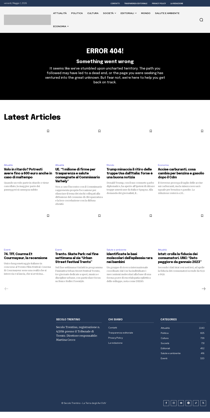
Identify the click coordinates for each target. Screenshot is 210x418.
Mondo (111, 170)
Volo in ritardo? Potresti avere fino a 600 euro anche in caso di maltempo (28, 179)
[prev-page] (6, 295)
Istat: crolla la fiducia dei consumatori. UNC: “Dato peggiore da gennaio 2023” (179, 264)
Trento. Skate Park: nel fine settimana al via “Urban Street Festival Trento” (76, 264)
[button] (201, 19)
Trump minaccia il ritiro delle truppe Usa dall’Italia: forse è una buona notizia (130, 179)
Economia (164, 170)
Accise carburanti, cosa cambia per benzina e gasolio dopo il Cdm (181, 179)
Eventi (8, 256)
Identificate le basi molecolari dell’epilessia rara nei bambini (129, 264)
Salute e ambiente (118, 256)
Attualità (9, 170)
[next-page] (203, 295)
